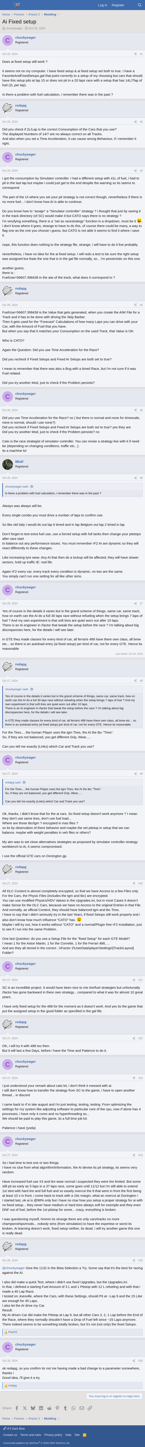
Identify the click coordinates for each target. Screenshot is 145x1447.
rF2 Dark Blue (14, 1428)
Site (77, 1434)
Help (68, 1434)
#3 (141, 170)
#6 (141, 478)
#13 (140, 1078)
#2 (141, 121)
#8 (141, 680)
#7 (141, 603)
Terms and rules (30, 1434)
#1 (141, 54)
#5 (141, 410)
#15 (140, 1260)
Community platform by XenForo (36, 1443)
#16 (140, 1360)
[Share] (135, 54)
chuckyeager (14, 28)
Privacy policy (53, 1434)
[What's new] (130, 5)
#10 (140, 883)
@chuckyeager (13, 1268)
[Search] (139, 5)
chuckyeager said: (17, 486)
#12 (140, 1038)
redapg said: (13, 782)
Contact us (10, 1434)
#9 (141, 773)
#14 (140, 1155)
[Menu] (6, 5)
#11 (140, 980)
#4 (141, 305)
